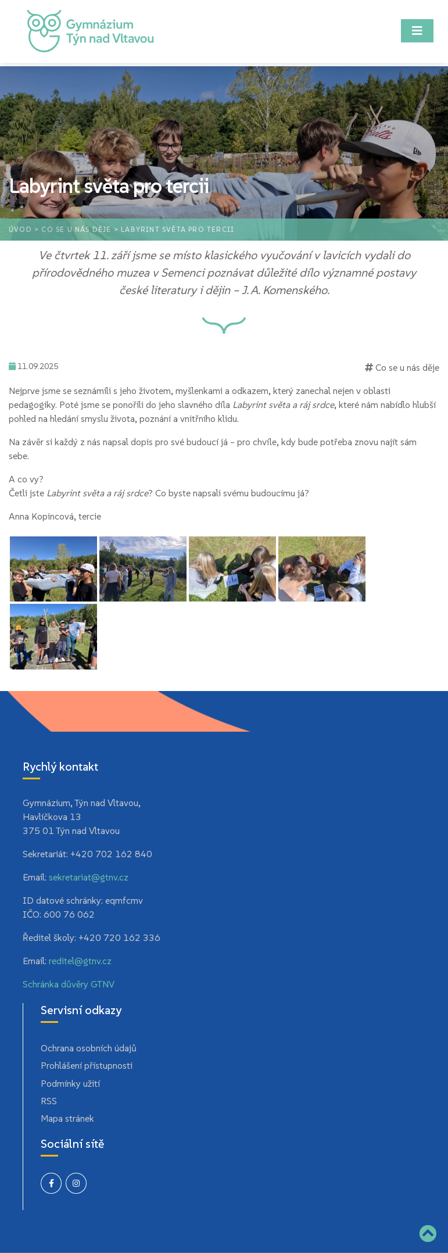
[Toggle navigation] (417, 30)
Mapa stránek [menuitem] (67, 1118)
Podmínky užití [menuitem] (70, 1083)
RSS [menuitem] (49, 1101)
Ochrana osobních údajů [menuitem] (89, 1048)
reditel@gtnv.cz (80, 960)
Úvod (20, 229)
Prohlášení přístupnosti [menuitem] (86, 1065)
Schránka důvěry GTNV (68, 984)
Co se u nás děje (76, 229)
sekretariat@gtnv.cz (88, 877)
